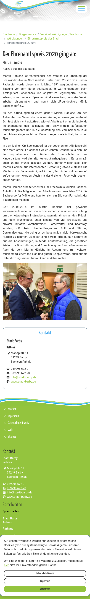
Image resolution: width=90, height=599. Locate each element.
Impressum (45, 581)
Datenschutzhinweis (45, 573)
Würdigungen (15, 38)
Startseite (9, 34)
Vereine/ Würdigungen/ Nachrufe (61, 34)
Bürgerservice (27, 34)
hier (6, 565)
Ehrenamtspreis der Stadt (43, 38)
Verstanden (45, 589)
